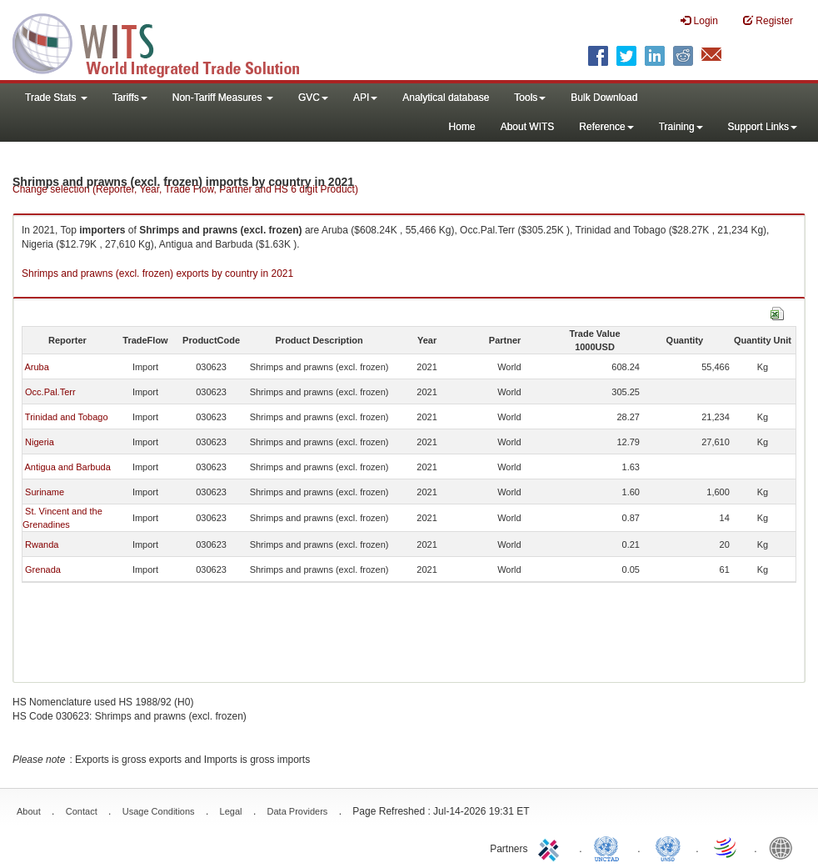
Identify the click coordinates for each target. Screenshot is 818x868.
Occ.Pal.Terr (50, 392)
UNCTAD (609, 847)
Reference (606, 127)
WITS (166, 41)
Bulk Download (604, 97)
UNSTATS (668, 847)
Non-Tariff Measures (222, 97)
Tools (530, 97)
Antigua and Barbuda (67, 467)
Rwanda (41, 544)
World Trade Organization (726, 847)
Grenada (43, 569)
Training (681, 127)
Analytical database (445, 97)
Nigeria (39, 442)
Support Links (762, 127)
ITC (551, 847)
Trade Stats (56, 97)
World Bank (784, 847)
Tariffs (129, 97)
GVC (313, 97)
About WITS (528, 127)
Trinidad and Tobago (66, 417)
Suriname (44, 492)
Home (462, 127)
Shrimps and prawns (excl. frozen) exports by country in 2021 (157, 273)
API (365, 97)
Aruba (36, 367)
